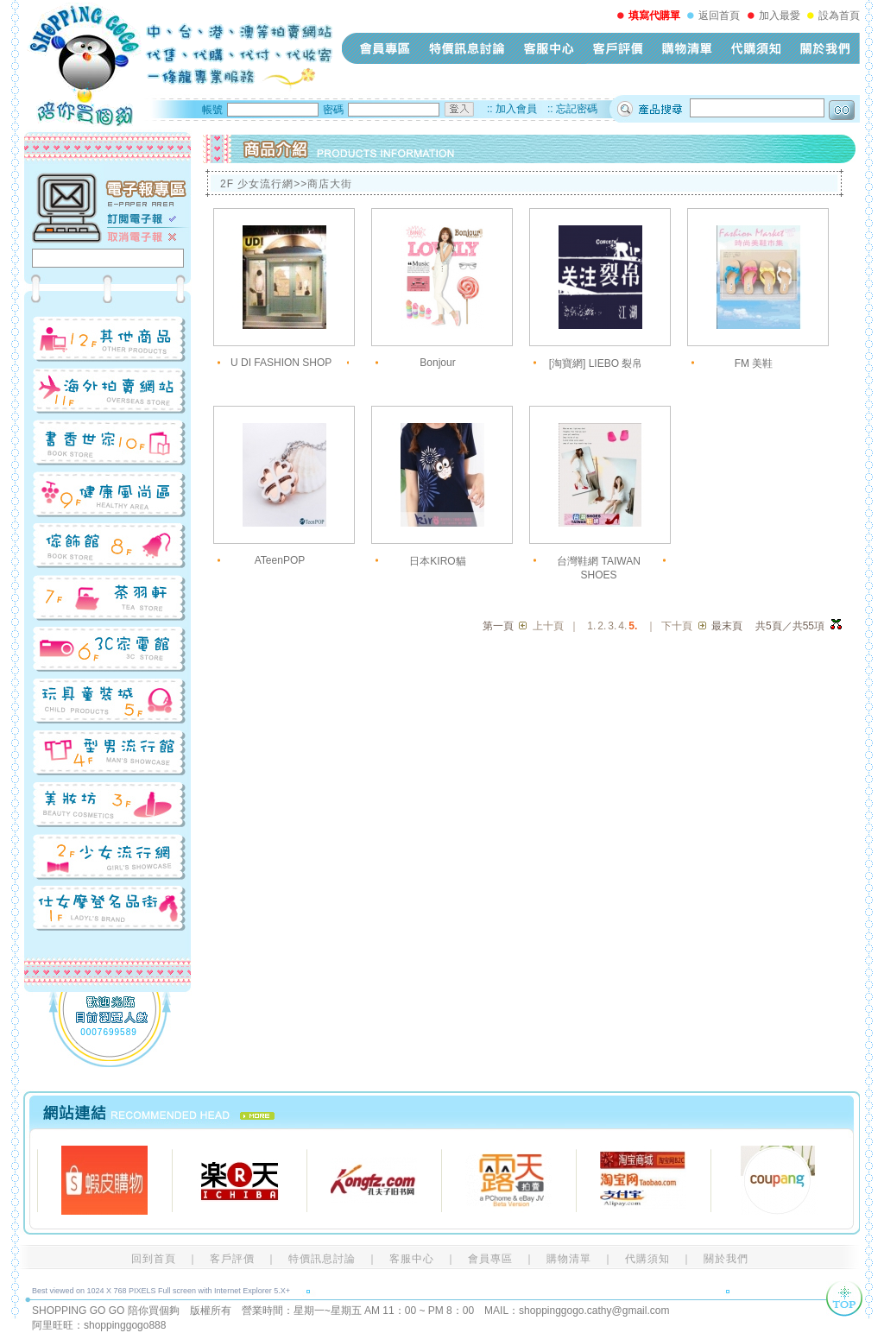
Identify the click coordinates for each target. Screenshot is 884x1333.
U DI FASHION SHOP (281, 363)
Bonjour (437, 363)
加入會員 (516, 109)
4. (622, 626)
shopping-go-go (178, 65)
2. (601, 626)
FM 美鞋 (754, 363)
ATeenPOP (280, 560)
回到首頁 (153, 1259)
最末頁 (726, 626)
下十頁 (676, 626)
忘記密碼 (576, 109)
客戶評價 (618, 48)
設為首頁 (839, 15)
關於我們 (825, 48)
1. (591, 626)
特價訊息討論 (467, 48)
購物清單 (687, 48)
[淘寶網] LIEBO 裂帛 (596, 363)
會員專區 (385, 48)
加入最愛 (779, 15)
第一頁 (498, 626)
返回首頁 (719, 15)
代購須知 (756, 48)
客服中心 (549, 48)
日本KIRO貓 (437, 561)
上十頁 (548, 626)
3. (612, 626)
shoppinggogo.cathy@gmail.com (594, 1311)
